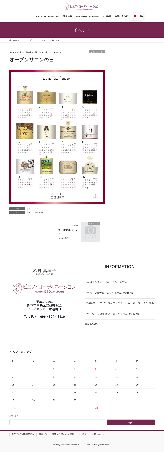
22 (54, 392)
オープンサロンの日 (35, 212)
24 (96, 392)
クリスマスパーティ (68, 231)
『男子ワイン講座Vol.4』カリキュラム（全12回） (113, 314)
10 (96, 376)
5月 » (97, 408)
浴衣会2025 (91, 324)
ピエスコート (97, 51)
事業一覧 (43, 434)
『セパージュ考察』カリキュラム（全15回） (110, 293)
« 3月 (14, 408)
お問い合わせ (98, 434)
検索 (130, 422)
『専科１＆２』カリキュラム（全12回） (107, 282)
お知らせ (82, 434)
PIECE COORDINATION (23, 434)
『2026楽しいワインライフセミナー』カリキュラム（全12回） (120, 303)
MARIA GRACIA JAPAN (63, 434)
